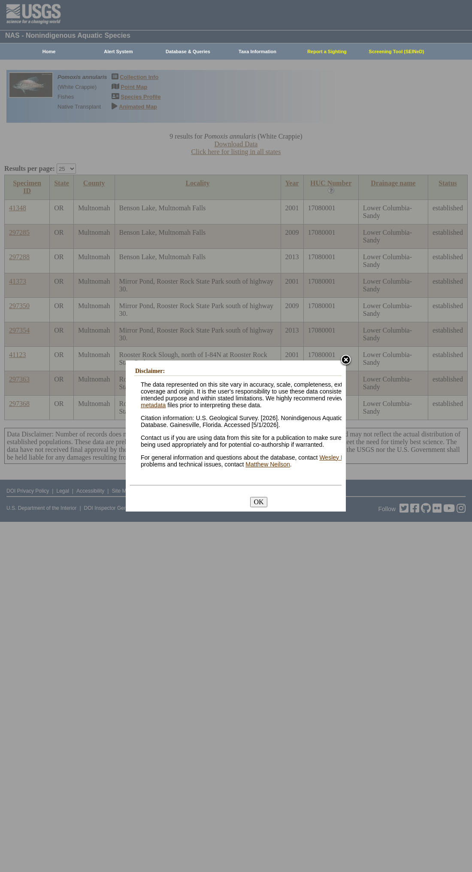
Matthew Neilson (267, 464)
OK (258, 502)
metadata (153, 405)
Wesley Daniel (338, 457)
